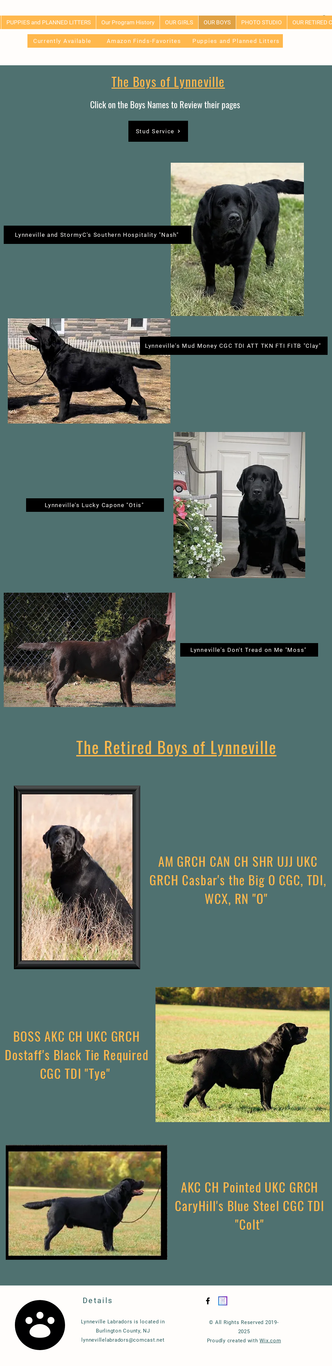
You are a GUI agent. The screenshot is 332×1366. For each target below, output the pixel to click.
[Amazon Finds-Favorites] (145, 41)
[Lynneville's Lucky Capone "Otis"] (95, 505)
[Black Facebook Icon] (207, 1300)
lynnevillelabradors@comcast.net (122, 1340)
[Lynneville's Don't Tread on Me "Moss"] (249, 650)
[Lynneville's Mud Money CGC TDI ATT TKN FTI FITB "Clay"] (234, 346)
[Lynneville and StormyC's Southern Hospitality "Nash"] (97, 235)
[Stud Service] (158, 131)
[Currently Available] (63, 41)
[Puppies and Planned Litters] (237, 41)
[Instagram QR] (222, 1300)
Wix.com (270, 1341)
